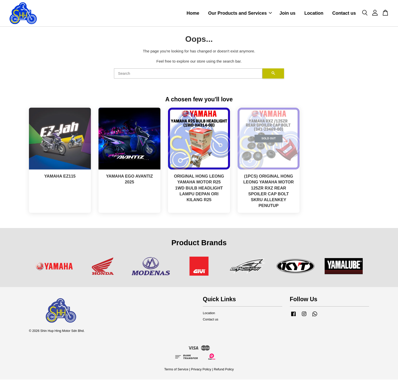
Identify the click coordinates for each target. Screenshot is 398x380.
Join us (287, 13)
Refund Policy (224, 370)
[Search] (188, 74)
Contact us (344, 13)
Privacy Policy (201, 370)
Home (193, 13)
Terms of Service (176, 370)
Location (313, 13)
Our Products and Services (240, 13)
